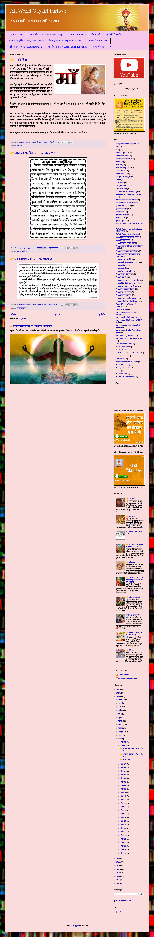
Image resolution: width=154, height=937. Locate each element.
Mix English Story (123, 350)
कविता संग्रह (120, 162)
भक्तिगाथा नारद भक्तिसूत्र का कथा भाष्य (129, 195)
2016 (118, 689)
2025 (118, 880)
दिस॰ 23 (123, 832)
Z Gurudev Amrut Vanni (125, 377)
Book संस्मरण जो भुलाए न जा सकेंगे (127, 280)
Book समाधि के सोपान (123, 292)
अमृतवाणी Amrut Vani (97, 40)
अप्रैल (120, 710)
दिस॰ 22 (123, 828)
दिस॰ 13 (123, 800)
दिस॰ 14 (123, 803)
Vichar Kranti (123, 675)
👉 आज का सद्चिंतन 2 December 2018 (33, 153)
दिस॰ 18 (123, 818)
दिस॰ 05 (123, 771)
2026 (118, 883)
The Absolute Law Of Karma (127, 362)
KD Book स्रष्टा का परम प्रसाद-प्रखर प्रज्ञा (129, 339)
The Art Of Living (123, 365)
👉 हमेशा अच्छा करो (133, 597)
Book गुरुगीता (120, 265)
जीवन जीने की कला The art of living (46, 34)
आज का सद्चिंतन (22, 251)
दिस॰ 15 (123, 807)
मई (119, 714)
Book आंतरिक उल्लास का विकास (127, 251)
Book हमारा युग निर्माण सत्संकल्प (126, 298)
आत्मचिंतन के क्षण (122, 156)
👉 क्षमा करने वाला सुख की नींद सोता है (134, 634)
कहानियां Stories (16, 34)
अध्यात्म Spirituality (77, 34)
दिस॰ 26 (123, 839)
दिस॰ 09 (123, 785)
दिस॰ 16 (123, 810)
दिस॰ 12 (123, 796)
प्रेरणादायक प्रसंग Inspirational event (65, 40)
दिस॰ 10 (123, 789)
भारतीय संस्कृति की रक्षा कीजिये (126, 200)
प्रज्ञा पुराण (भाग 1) (122, 186)
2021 (118, 866)
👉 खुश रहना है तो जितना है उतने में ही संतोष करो (134, 546)
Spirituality (120, 359)
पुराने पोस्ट (102, 314)
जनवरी (120, 700)
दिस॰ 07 (123, 778)
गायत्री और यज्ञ (98, 46)
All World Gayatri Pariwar (38, 11)
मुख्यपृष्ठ (57, 314)
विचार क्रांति (96, 34)
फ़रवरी (120, 703)
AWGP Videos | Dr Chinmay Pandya (129, 224)
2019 (118, 858)
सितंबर (120, 728)
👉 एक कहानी (131, 499)
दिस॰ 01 (123, 742)
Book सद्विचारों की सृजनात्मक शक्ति (128, 283)
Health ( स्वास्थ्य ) (122, 309)
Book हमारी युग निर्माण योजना (126, 243)
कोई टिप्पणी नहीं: (54, 248)
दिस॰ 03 (123, 764)
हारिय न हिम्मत (120, 221)
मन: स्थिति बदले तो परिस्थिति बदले (127, 203)
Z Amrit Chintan (122, 374)
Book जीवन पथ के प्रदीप (124, 271)
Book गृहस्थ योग (121, 268)
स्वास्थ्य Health (121, 218)
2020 (118, 862)
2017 (118, 693)
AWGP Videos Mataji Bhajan (127, 234)
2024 (118, 876)
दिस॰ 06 (123, 775)
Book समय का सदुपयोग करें (125, 289)
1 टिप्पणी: (52, 142)
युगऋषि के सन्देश (114, 34)
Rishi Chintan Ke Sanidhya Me (127, 353)
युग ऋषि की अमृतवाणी (123, 206)
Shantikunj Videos (123, 356)
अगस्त (120, 725)
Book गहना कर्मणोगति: (123, 259)
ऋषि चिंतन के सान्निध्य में (124, 159)
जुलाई (120, 721)
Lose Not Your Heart (124, 344)
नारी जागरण (120, 183)
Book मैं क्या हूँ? (121, 277)
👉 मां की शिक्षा (18, 60)
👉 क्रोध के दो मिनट (132, 562)
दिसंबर (120, 739)
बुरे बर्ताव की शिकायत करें (123, 901)
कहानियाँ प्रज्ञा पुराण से (123, 168)
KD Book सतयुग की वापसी (125, 336)
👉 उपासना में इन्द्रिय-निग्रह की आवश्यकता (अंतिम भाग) (31, 326)
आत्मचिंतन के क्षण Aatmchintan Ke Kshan (67, 46)
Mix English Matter (123, 347)
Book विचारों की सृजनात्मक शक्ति (127, 237)
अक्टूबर (121, 732)
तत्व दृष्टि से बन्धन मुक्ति (123, 177)
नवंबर (120, 735)
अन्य (112, 46)
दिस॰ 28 (123, 846)
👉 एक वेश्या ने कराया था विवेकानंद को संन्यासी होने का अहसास (134, 580)
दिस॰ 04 (123, 768)
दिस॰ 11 (123, 793)
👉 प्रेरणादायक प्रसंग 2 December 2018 (33, 259)
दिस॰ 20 (123, 821)
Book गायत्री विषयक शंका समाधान (127, 262)
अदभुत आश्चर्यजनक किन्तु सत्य (126, 144)
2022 (118, 869)
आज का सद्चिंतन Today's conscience (26, 40)
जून (119, 717)
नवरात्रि (118, 180)
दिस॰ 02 (123, 746)
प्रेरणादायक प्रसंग (21, 308)
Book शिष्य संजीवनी (123, 240)
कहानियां (19, 146)
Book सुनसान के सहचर (123, 295)
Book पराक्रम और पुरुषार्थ (124, 274)
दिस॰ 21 (123, 825)
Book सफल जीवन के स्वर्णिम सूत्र (126, 286)
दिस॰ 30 (123, 853)
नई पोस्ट (13, 314)
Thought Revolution (123, 368)
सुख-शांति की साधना (122, 215)
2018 (118, 697)
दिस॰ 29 (123, 850)
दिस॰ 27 (123, 842)
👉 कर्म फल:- (130, 516)
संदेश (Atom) (21, 319)
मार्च (120, 707)
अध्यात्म (118, 147)
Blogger (76, 926)
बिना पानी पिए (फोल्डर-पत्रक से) (126, 192)
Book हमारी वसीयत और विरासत (126, 301)
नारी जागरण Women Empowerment (25, 46)
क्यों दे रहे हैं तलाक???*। (134, 615)
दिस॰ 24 (123, 835)
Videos (118, 371)
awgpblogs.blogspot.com (127, 678)
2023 (118, 873)
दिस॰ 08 (123, 782)
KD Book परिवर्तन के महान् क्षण (126, 317)
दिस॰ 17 (123, 814)
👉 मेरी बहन (130, 650)
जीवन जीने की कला (122, 174)
